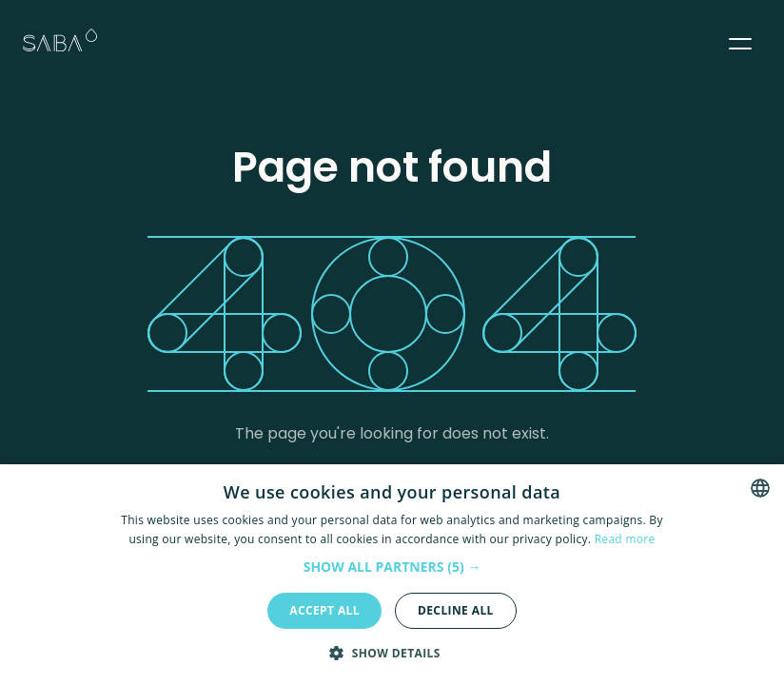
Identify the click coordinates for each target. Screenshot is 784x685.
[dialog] (392, 574)
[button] (740, 40)
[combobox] (760, 488)
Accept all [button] (324, 610)
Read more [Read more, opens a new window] (625, 539)
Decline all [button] (456, 610)
